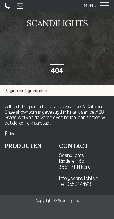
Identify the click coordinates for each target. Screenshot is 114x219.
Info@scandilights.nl (78, 178)
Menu (96, 6)
